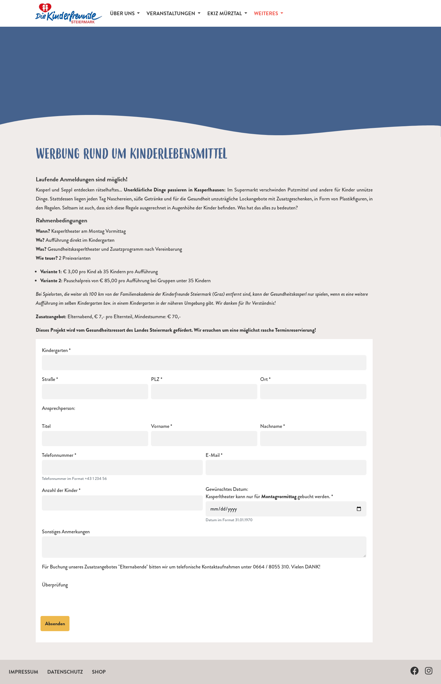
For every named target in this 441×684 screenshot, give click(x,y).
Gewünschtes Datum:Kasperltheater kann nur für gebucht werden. (268, 493)
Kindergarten (55, 350)
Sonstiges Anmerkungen (66, 531)
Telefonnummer (57, 455)
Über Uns (123, 13)
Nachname (271, 426)
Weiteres (266, 13)
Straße (48, 379)
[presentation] (84, 600)
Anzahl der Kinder (60, 490)
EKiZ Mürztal (225, 13)
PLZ (155, 379)
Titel (46, 426)
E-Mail (213, 455)
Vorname (160, 426)
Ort (264, 379)
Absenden (55, 623)
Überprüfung (55, 584)
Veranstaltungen (171, 13)
